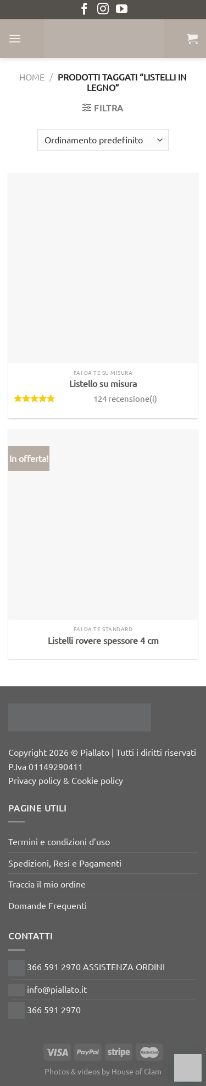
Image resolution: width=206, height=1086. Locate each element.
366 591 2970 (44, 1009)
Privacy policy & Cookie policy (65, 780)
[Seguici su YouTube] (121, 9)
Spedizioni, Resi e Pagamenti (64, 862)
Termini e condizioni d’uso (59, 841)
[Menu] (14, 38)
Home (31, 76)
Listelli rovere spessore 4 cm (103, 640)
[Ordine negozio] (103, 140)
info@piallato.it (47, 988)
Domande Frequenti (47, 905)
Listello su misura (103, 383)
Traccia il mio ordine (47, 883)
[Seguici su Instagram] (103, 9)
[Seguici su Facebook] (84, 9)
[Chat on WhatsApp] (188, 1068)
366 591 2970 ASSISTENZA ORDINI (86, 966)
